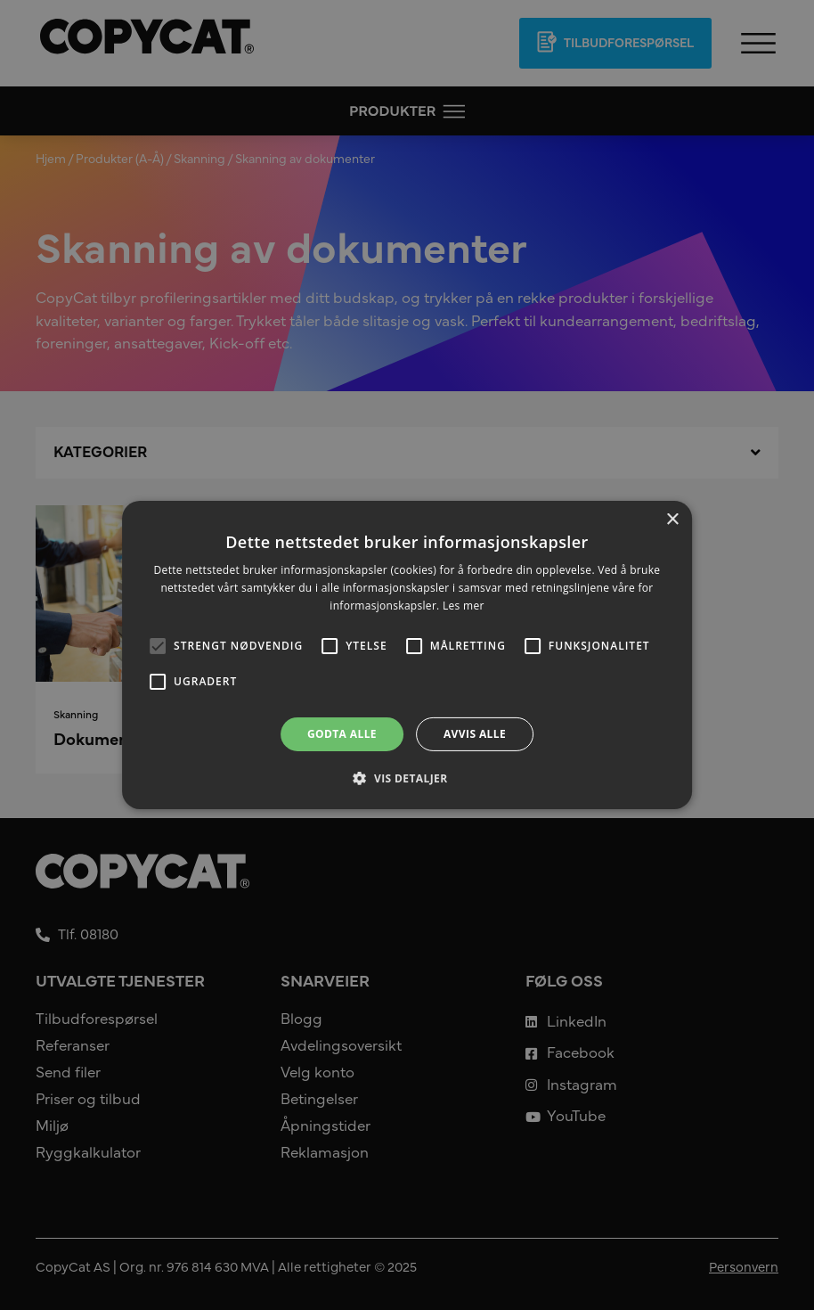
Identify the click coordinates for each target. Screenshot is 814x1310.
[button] (406, 778)
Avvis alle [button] (475, 733)
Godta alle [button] (342, 733)
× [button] (672, 520)
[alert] (407, 655)
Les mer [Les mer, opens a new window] (463, 605)
